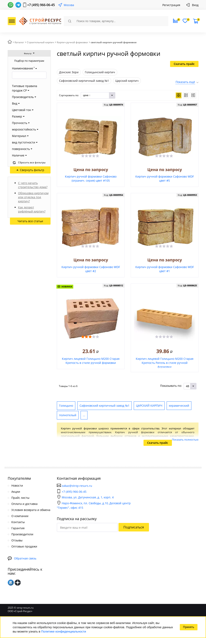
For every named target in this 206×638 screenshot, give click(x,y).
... (84, 415)
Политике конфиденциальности (63, 631)
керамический (179, 405)
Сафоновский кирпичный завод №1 (104, 405)
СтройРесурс (39, 21)
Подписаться (133, 527)
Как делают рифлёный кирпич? (31, 209)
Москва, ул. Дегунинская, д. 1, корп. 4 (85, 497)
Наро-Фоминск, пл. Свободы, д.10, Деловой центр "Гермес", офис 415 (94, 505)
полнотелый (67, 415)
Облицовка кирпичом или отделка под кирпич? (33, 197)
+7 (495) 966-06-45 (41, 5)
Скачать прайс (184, 64)
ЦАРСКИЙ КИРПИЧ (149, 405)
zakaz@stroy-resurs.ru (77, 486)
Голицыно (66, 405)
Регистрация (171, 5)
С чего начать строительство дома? (32, 185)
